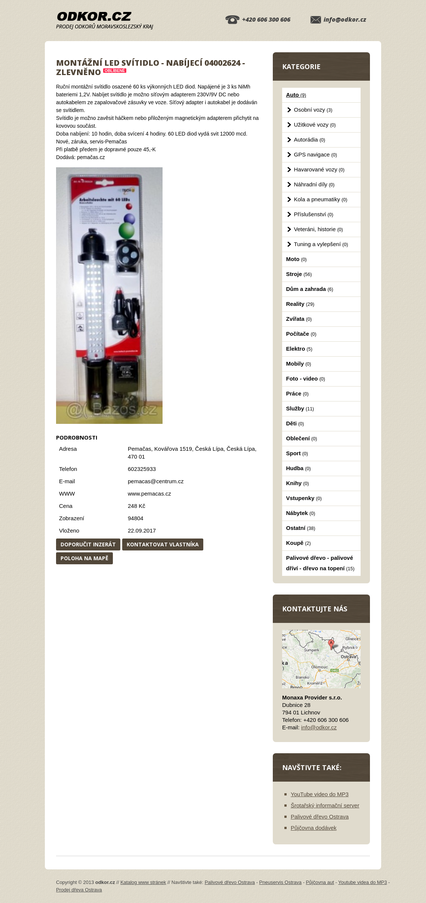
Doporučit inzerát (88, 544)
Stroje (299, 274)
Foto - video (305, 378)
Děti (295, 423)
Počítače (301, 334)
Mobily (298, 363)
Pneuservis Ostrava (280, 882)
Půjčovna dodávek (314, 828)
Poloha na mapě (84, 558)
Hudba (298, 468)
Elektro (299, 348)
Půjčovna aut (320, 882)
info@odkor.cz (345, 19)
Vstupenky (304, 498)
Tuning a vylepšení (321, 244)
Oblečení (301, 438)
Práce (297, 393)
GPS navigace (315, 154)
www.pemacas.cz (149, 493)
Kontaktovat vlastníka (163, 544)
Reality (300, 304)
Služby (300, 408)
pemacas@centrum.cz (155, 481)
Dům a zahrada (309, 289)
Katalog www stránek (143, 882)
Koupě (298, 543)
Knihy (297, 483)
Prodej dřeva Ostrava (79, 890)
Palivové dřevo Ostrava (320, 816)
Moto (296, 259)
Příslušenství (313, 214)
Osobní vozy (313, 109)
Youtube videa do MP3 (362, 882)
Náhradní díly (314, 184)
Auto (296, 94)
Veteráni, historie (318, 229)
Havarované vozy (319, 169)
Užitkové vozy (315, 124)
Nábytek (300, 513)
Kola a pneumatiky (321, 199)
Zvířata (299, 319)
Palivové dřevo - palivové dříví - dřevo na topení (320, 563)
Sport (297, 453)
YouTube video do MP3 (320, 794)
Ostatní (300, 528)
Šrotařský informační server (325, 805)
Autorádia (309, 139)
